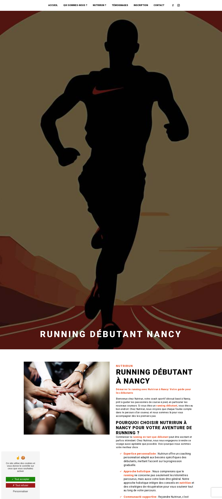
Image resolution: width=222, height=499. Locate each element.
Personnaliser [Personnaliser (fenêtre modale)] (20, 491)
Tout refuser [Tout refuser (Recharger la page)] (20, 485)
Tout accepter (20, 479)
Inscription (141, 5)
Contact (159, 5)
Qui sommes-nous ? (75, 5)
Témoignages (120, 5)
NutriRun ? (99, 5)
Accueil (53, 5)
